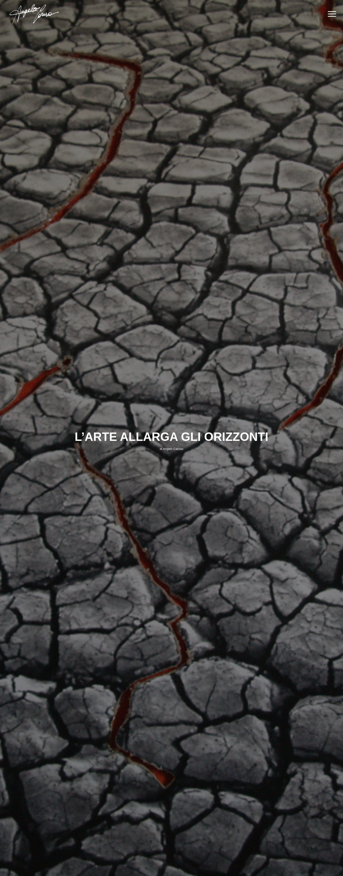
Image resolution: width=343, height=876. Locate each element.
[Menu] (330, 14)
